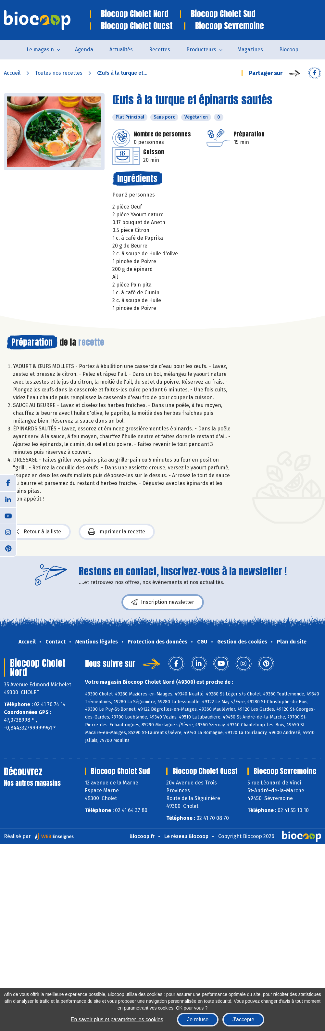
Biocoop (288, 49)
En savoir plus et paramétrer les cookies (117, 1019)
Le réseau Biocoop (186, 836)
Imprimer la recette (116, 531)
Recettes (159, 49)
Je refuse (197, 1019)
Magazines (250, 49)
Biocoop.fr (142, 836)
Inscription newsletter (162, 602)
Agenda (84, 49)
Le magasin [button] (40, 49)
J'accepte (243, 1019)
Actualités (121, 49)
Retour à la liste (38, 531)
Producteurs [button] (201, 49)
